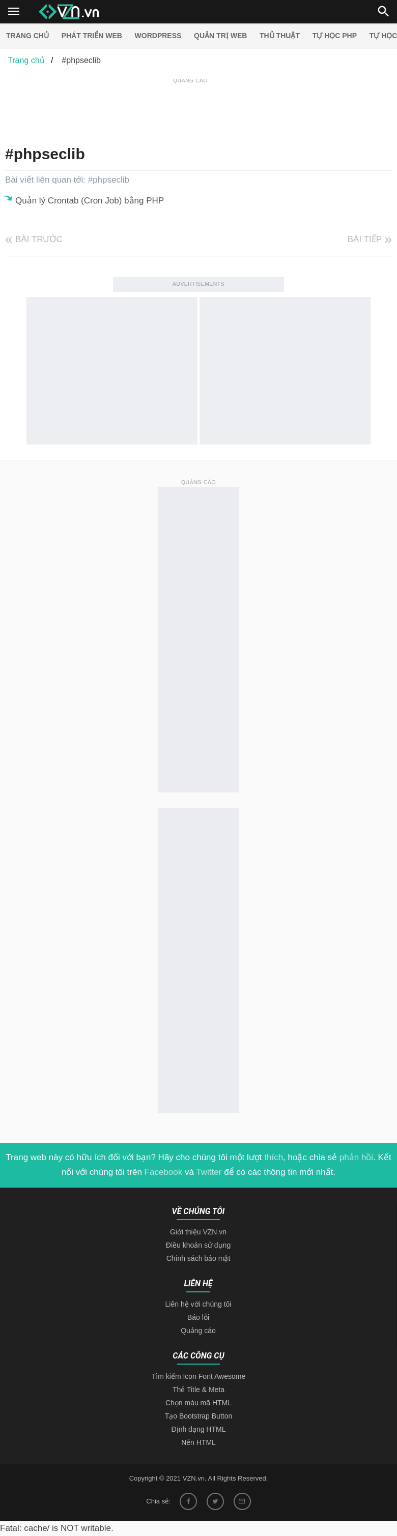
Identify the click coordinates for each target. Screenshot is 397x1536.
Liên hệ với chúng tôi (198, 1465)
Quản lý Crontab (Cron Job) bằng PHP (89, 200)
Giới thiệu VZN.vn (198, 1393)
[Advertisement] (190, 109)
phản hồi (356, 1318)
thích (273, 1318)
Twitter (208, 1333)
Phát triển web (92, 36)
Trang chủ (27, 36)
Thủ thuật (280, 36)
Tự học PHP (335, 36)
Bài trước (39, 239)
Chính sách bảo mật (198, 1419)
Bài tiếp (365, 239)
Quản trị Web (220, 36)
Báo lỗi (198, 1478)
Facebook (164, 1333)
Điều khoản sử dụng (198, 1406)
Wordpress (158, 36)
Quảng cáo (198, 1491)
